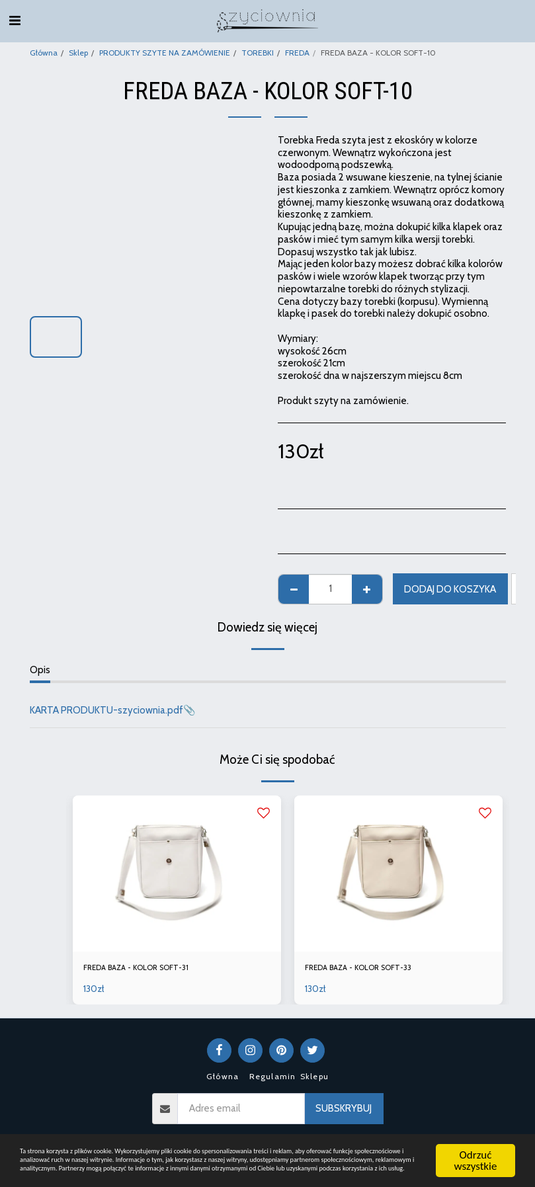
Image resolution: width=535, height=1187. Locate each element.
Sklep (78, 53)
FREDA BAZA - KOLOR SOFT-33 (373, 969)
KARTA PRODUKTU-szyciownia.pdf (106, 710)
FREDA (297, 53)
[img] (177, 874)
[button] (14, 20)
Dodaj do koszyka (450, 589)
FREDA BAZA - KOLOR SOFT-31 (150, 969)
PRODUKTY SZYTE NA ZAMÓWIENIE (164, 53)
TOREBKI (257, 53)
